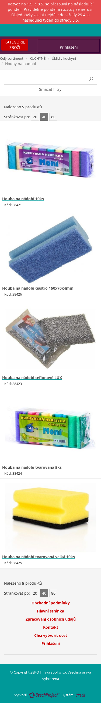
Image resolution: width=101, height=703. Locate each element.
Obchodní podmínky (51, 602)
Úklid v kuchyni (64, 58)
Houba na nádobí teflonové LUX (32, 377)
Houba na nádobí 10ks (23, 198)
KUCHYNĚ (38, 58)
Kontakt (50, 627)
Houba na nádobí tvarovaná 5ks (32, 467)
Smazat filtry (50, 89)
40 (44, 116)
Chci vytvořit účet (50, 635)
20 (35, 116)
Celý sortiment (11, 58)
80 (53, 116)
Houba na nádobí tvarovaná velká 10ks (38, 556)
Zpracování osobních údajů (51, 619)
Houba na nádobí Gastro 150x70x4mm (38, 288)
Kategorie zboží (15, 44)
